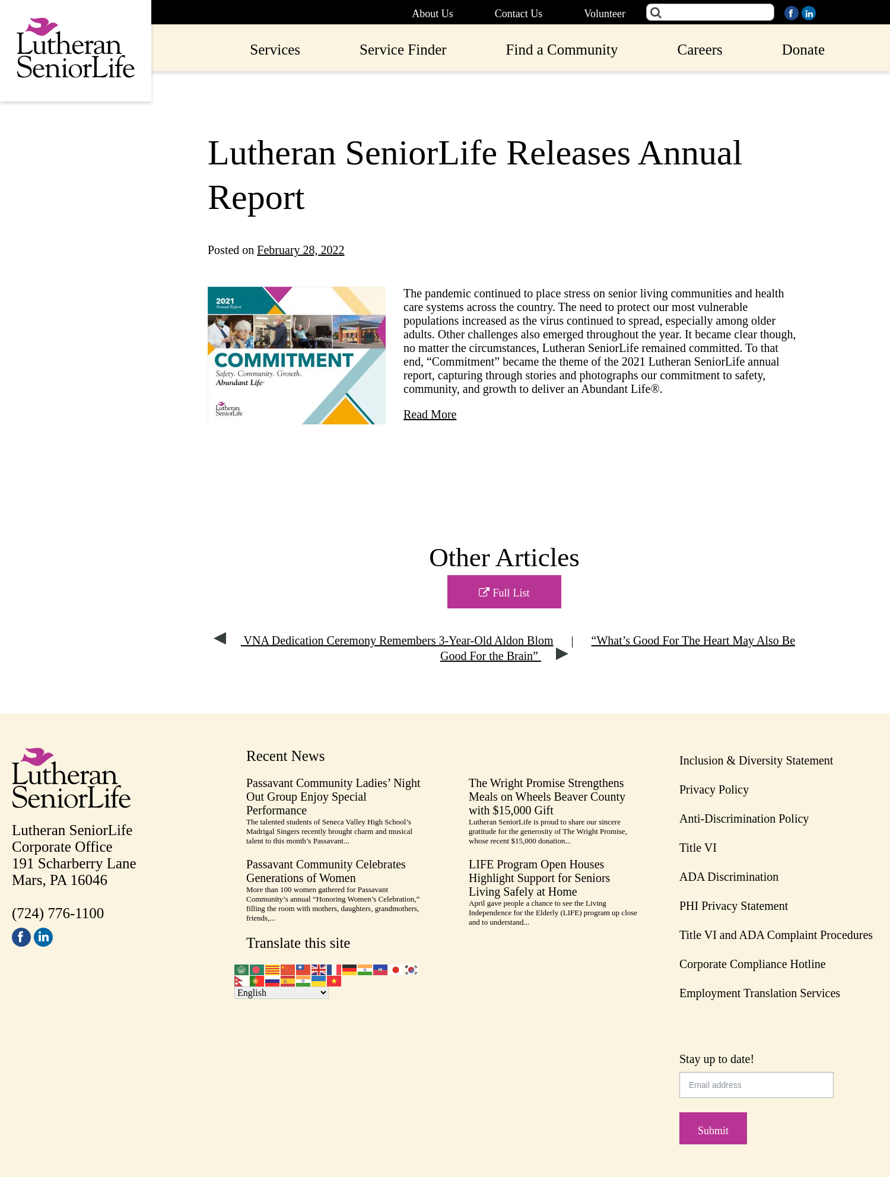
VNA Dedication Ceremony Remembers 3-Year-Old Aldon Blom (384, 640)
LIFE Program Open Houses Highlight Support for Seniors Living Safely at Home (539, 878)
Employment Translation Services (759, 993)
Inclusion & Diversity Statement (756, 760)
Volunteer (604, 14)
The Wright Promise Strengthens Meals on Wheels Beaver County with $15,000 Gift (547, 796)
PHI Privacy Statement (733, 905)
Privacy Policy (714, 789)
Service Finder (403, 50)
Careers (699, 50)
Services (275, 50)
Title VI (698, 847)
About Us (432, 14)
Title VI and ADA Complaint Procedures (776, 934)
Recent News (285, 756)
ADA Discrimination (728, 876)
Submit (713, 1131)
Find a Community (562, 50)
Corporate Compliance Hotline (752, 963)
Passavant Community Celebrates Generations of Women (326, 871)
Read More (429, 414)
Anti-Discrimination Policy (744, 818)
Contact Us (519, 14)
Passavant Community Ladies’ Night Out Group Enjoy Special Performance (333, 796)
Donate (803, 50)
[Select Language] (281, 992)
